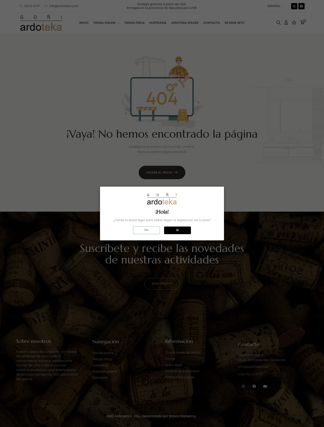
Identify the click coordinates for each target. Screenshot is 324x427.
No (146, 230)
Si (177, 230)
